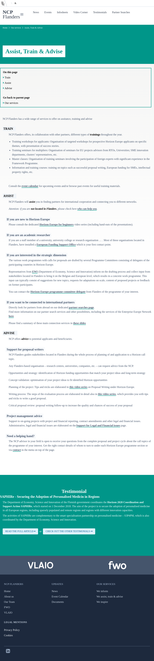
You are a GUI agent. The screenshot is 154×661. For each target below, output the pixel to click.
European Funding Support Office (56, 244)
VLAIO (8, 612)
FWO (7, 607)
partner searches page (81, 307)
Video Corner (80, 12)
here (11, 316)
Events (48, 12)
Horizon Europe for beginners (56, 224)
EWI (35, 271)
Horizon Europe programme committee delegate (58, 291)
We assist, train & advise (110, 596)
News (36, 12)
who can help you (87, 208)
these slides (79, 323)
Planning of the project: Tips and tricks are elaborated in (39, 387)
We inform (102, 591)
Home (5, 28)
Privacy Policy (12, 630)
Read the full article (20, 531)
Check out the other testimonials (69, 531)
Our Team (9, 601)
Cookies (8, 635)
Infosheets (62, 12)
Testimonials (100, 12)
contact (17, 449)
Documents (58, 601)
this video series (78, 387)
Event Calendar (60, 596)
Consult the (15, 186)
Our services (16, 28)
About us (9, 596)
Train (7, 77)
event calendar (30, 186)
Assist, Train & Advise (33, 28)
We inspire (102, 601)
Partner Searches (121, 12)
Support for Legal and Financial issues (98, 425)
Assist (8, 82)
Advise (8, 88)
